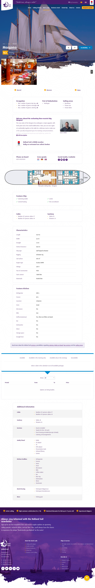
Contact (78, 8)
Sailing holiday (37, 8)
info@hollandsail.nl (7, 566)
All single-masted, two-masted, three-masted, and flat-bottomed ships (77, 545)
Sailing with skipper (31, 544)
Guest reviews (65, 569)
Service (63, 550)
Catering (64, 552)
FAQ (63, 565)
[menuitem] (29, 7)
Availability (85, 48)
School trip (65, 8)
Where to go (65, 567)
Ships (9, 43)
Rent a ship (46, 8)
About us (71, 8)
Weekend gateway (30, 548)
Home (29, 8)
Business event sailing (31, 553)
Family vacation (30, 546)
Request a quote (87, 8)
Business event (55, 8)
